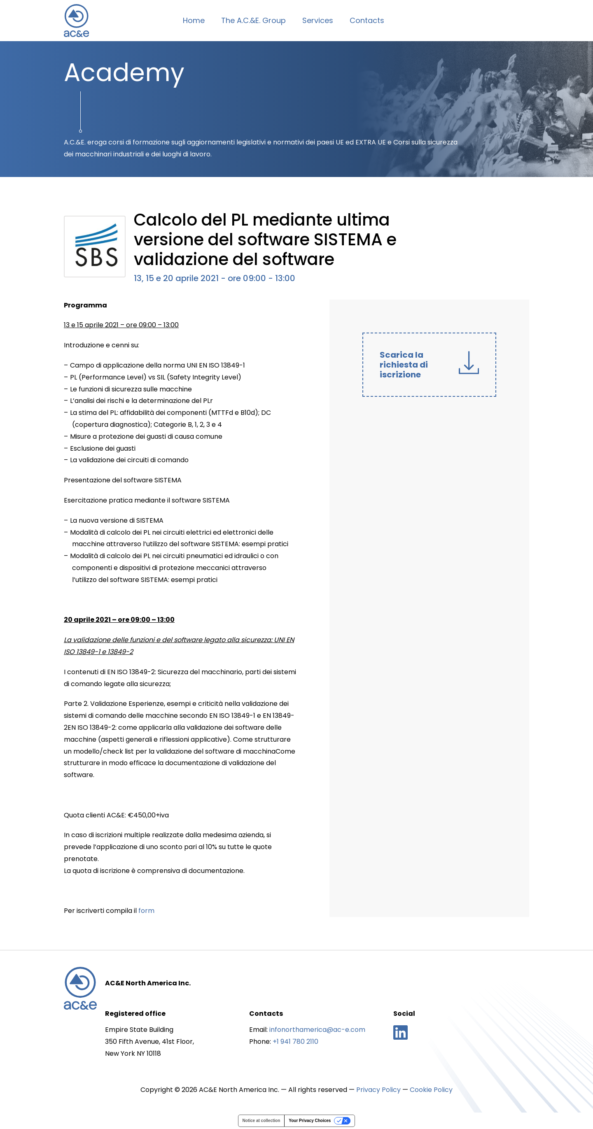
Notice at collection (261, 1120)
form (146, 910)
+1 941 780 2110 (295, 1041)
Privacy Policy (378, 1089)
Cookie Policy (431, 1089)
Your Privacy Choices (310, 1120)
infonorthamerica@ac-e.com (317, 1029)
